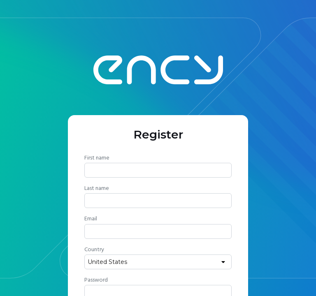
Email (90, 219)
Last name (96, 188)
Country (94, 249)
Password (96, 280)
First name (96, 158)
